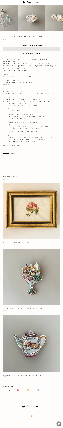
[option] (31, 18)
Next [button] (60, 18)
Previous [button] (2, 18)
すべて (8, 390)
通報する (13, 153)
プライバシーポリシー (25, 411)
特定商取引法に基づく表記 (37, 411)
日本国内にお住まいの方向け (31, 53)
